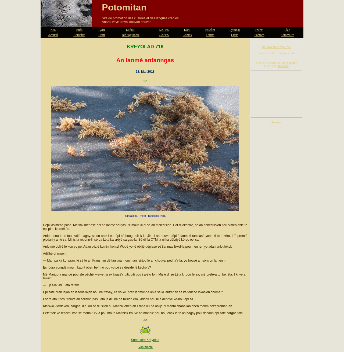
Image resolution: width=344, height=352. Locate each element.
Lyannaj (235, 30)
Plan (287, 30)
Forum (210, 35)
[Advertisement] (276, 94)
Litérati (130, 30)
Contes (187, 35)
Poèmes (259, 35)
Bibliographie (130, 35)
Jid (145, 81)
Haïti (101, 35)
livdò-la (283, 66)
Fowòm (210, 30)
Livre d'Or (288, 62)
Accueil (53, 35)
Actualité (79, 35)
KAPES (164, 30)
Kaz (53, 30)
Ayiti (101, 30)
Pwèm (259, 30)
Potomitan (124, 7)
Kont (187, 30)
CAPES (164, 35)
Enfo (79, 30)
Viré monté (145, 347)
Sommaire (287, 35)
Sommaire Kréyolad (145, 340)
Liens (234, 35)
